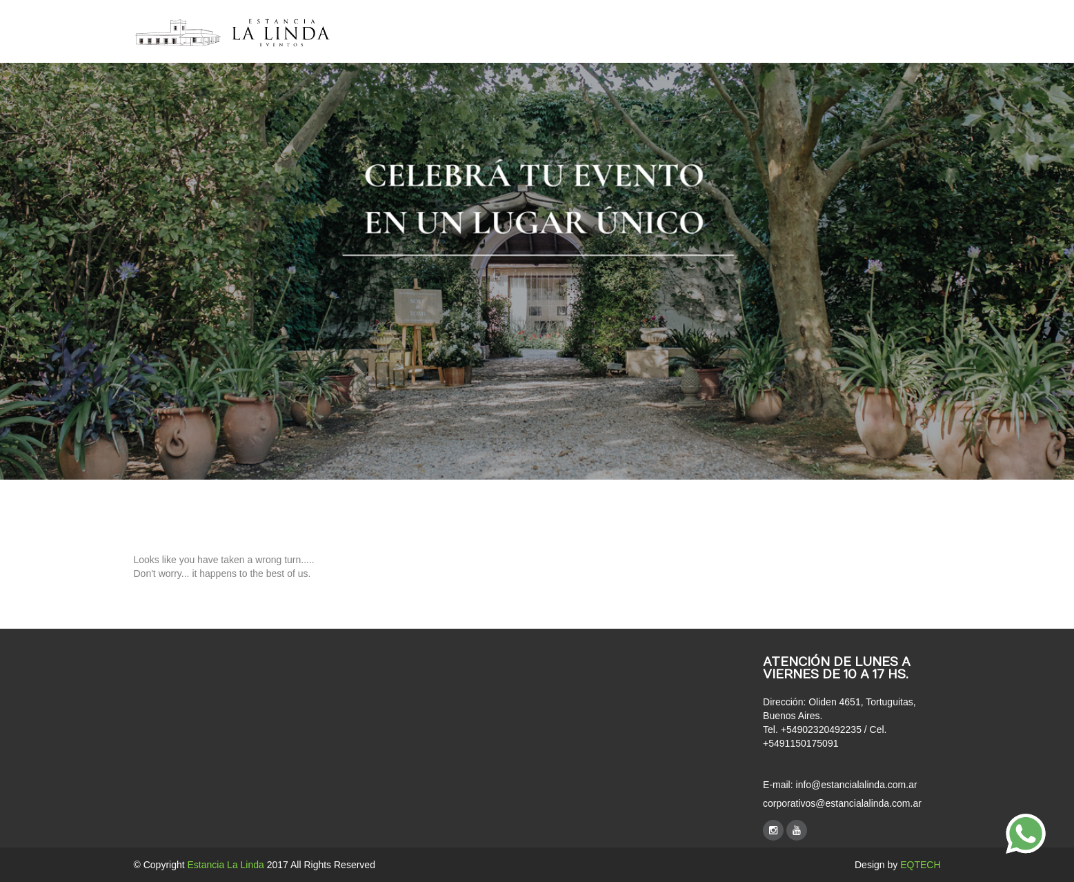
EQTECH (920, 864)
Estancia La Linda (226, 864)
